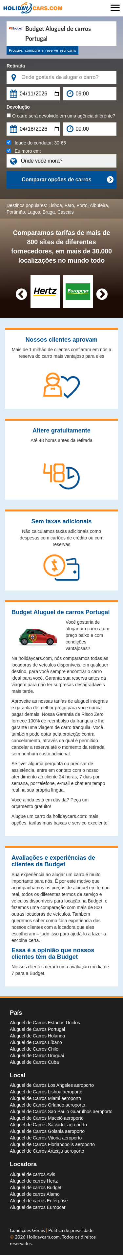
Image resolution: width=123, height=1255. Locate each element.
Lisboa (55, 205)
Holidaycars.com (43, 1237)
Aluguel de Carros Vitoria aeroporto (46, 1137)
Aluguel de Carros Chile (34, 1049)
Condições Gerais (28, 1230)
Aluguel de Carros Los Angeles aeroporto (52, 1085)
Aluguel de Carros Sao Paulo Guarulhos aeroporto (61, 1111)
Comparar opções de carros (67, 180)
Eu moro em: (24, 151)
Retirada (16, 65)
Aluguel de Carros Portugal (37, 1029)
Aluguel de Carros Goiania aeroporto (47, 1131)
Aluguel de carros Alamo (35, 1194)
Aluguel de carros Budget (35, 1187)
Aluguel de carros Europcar (38, 1207)
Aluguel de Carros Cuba (34, 1062)
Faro (69, 205)
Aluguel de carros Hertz (34, 1181)
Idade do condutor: (36, 142)
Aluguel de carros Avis (32, 1174)
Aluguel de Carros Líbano (36, 1042)
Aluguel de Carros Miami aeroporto (45, 1098)
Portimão (16, 212)
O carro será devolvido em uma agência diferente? (61, 115)
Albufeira (99, 205)
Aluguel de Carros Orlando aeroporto (47, 1105)
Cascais (65, 212)
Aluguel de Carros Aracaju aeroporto (47, 1151)
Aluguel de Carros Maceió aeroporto (47, 1118)
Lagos (34, 212)
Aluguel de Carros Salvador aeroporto (48, 1124)
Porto (81, 205)
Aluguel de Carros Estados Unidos (45, 1022)
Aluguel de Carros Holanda (37, 1035)
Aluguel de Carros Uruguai (37, 1055)
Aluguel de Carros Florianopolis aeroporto (52, 1144)
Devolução (18, 107)
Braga (49, 212)
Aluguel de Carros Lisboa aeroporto (46, 1091)
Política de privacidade (70, 1230)
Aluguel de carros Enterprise (39, 1200)
